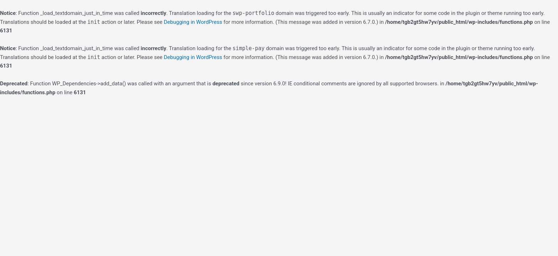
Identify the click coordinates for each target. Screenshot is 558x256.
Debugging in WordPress (193, 22)
